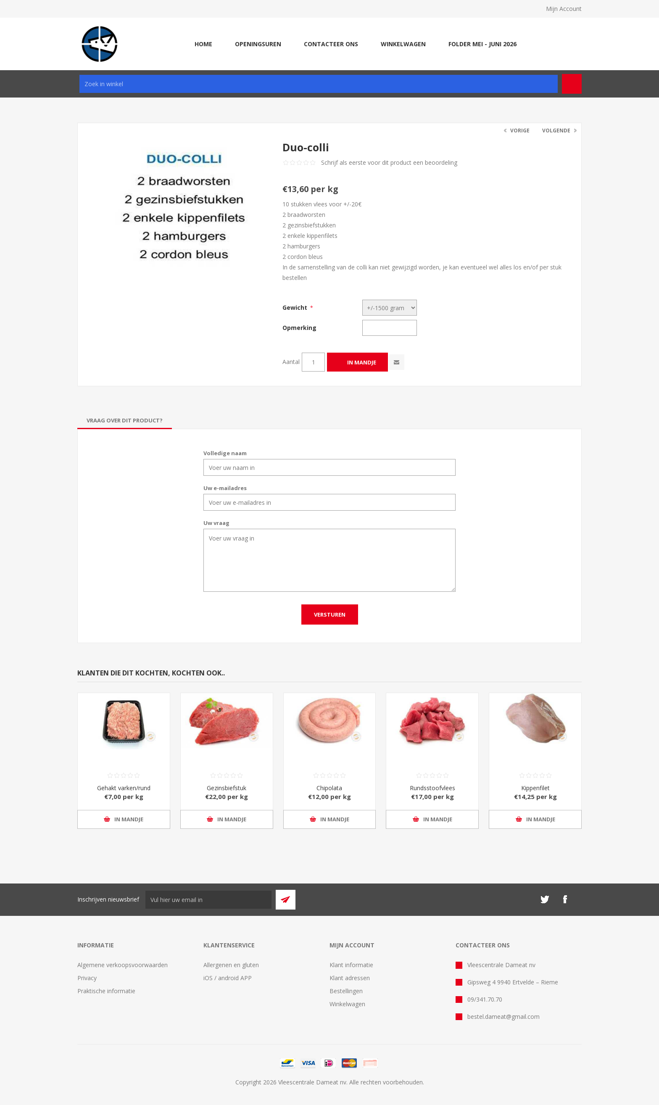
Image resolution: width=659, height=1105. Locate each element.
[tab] (124, 420)
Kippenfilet (535, 788)
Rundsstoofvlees (432, 788)
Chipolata (329, 788)
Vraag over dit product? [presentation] (125, 420)
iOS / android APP (227, 978)
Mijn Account (564, 9)
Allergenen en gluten (231, 965)
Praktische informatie (106, 991)
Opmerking (299, 328)
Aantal (291, 362)
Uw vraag (216, 523)
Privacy (87, 978)
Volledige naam (225, 453)
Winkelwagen (347, 1004)
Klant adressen (350, 978)
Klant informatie (351, 965)
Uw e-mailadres (225, 488)
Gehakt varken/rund (123, 788)
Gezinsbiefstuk (226, 788)
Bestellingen (346, 991)
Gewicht (294, 307)
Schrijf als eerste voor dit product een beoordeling (389, 162)
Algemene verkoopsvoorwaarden (122, 965)
